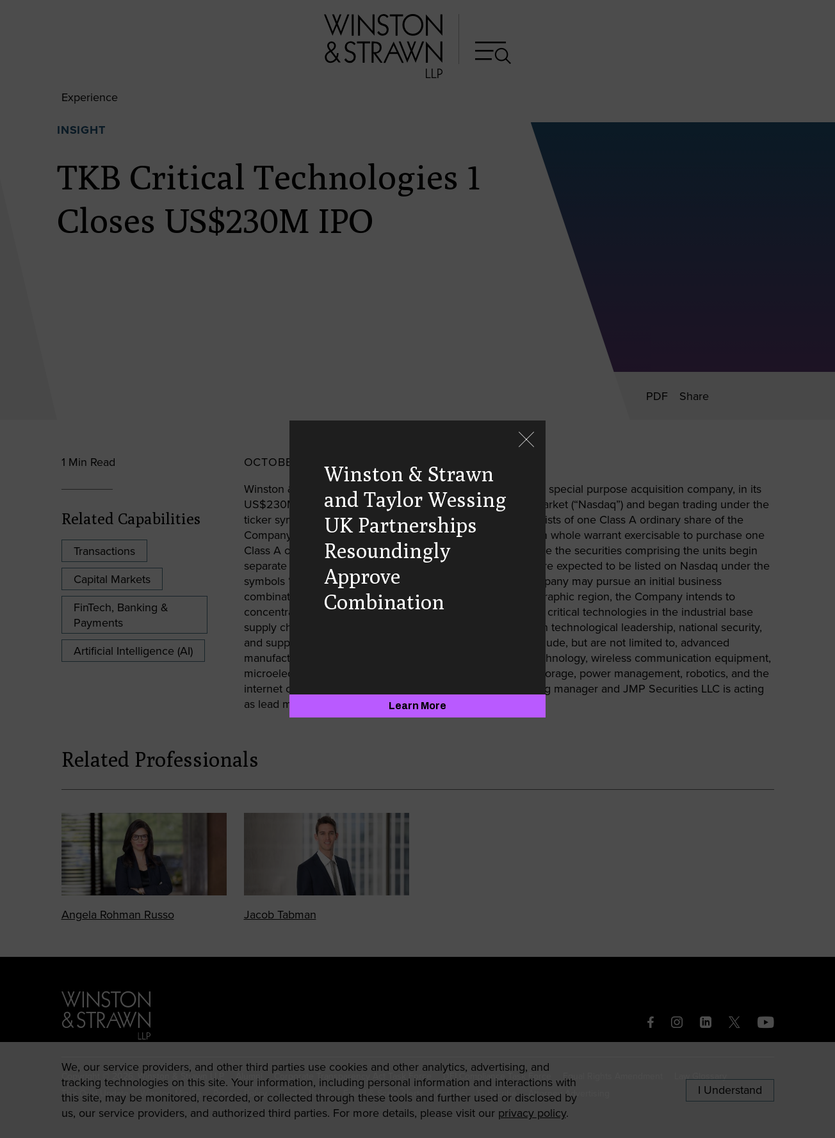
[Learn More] (417, 705)
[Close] (526, 440)
